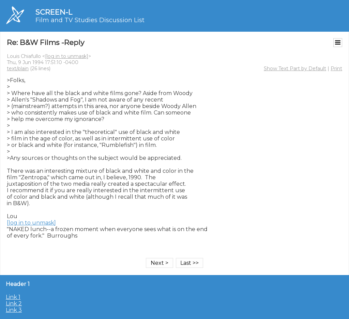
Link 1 (13, 297)
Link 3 (14, 310)
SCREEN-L (53, 12)
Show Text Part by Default (295, 68)
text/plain (18, 68)
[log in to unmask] (66, 56)
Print (336, 68)
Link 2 (14, 303)
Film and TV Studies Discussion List (90, 20)
